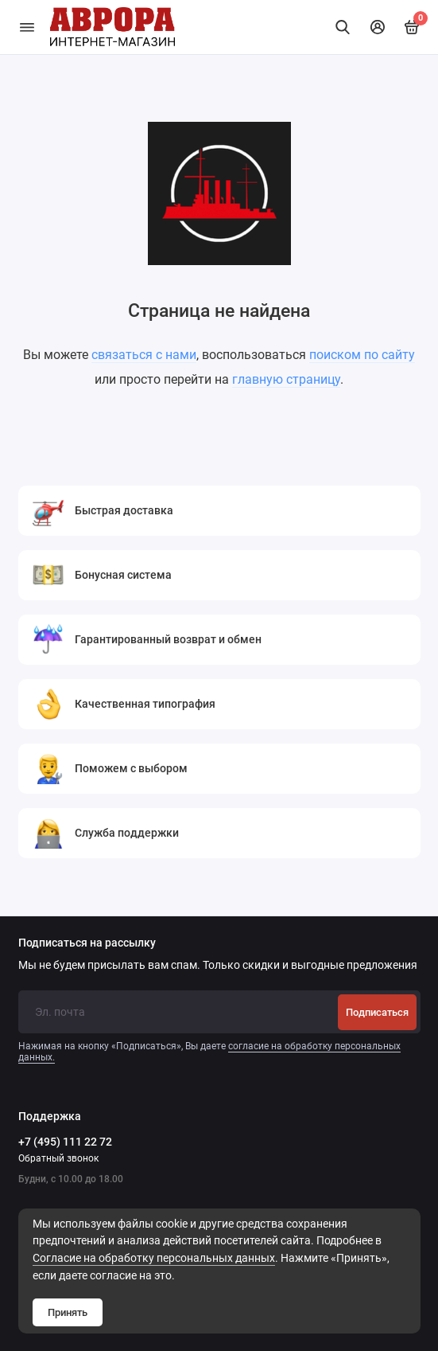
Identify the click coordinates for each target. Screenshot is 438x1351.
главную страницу (286, 379)
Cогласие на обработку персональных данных (154, 1258)
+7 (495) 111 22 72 (65, 1141)
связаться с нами (143, 354)
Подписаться (377, 1012)
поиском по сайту (362, 354)
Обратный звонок (58, 1158)
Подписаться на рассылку (87, 943)
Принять (67, 1312)
